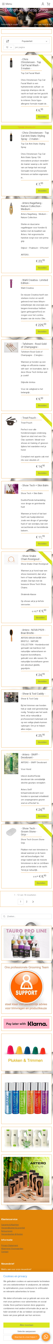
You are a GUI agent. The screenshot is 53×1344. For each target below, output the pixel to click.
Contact (4, 1252)
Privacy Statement (9, 1245)
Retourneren (6, 1231)
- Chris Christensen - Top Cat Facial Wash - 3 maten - (31, 64)
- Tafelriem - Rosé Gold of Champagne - (33, 345)
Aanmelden (9, 1276)
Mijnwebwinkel (44, 1302)
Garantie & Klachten (10, 1225)
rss (40, 1298)
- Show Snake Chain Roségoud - (31, 557)
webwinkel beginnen (20, 1302)
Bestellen (42, 117)
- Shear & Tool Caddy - (33, 693)
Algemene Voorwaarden (12, 1248)
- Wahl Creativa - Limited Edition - (34, 282)
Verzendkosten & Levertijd (13, 1228)
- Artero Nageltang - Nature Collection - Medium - (32, 206)
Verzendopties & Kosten (12, 1234)
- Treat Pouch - (29, 417)
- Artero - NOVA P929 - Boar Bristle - (33, 631)
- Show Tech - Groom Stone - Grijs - (29, 831)
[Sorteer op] (26, 41)
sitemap (35, 1298)
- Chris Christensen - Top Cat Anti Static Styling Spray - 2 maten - (35, 135)
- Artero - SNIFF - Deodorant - (30, 756)
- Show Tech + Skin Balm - (34, 487)
